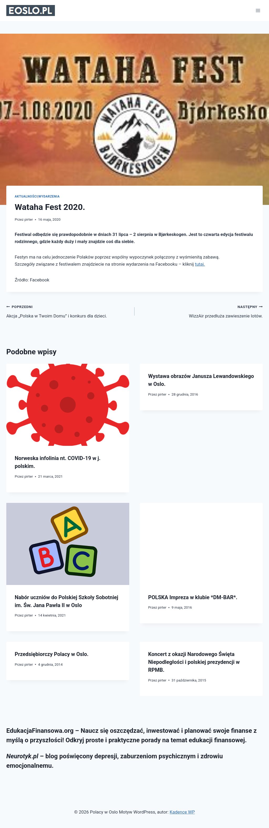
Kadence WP (182, 812)
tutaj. (200, 264)
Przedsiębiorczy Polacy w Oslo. (52, 654)
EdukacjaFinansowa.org (40, 730)
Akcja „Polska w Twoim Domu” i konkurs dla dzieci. (68, 311)
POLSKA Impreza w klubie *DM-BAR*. (192, 597)
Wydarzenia (49, 196)
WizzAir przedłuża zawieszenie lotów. (201, 311)
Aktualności (26, 196)
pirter (28, 219)
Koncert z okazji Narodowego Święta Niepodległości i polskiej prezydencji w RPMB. (194, 662)
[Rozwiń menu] (258, 10)
